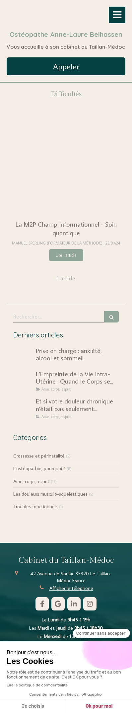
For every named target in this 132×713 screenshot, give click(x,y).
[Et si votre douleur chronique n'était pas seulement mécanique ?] (23, 407)
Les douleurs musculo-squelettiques (50, 494)
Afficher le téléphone (71, 588)
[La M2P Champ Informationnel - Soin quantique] (66, 165)
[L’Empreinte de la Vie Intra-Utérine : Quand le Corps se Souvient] (23, 380)
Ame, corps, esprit (31, 481)
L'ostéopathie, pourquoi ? (39, 468)
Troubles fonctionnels (35, 506)
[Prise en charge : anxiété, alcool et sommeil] (23, 357)
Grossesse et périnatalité (39, 456)
